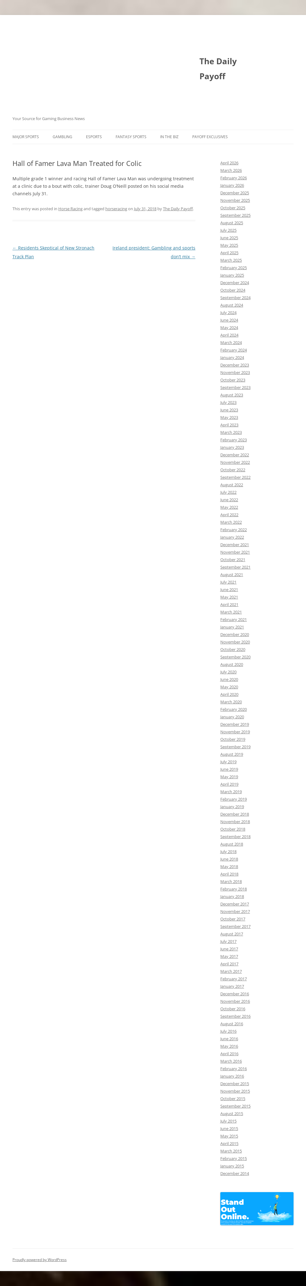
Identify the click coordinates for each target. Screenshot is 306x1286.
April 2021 (229, 604)
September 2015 (235, 1106)
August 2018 (231, 844)
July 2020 (228, 672)
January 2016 (232, 1076)
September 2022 (235, 477)
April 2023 (229, 425)
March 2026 (231, 170)
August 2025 (231, 223)
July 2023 (228, 402)
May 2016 (229, 1046)
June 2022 (229, 499)
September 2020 (235, 657)
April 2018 (229, 874)
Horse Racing (70, 208)
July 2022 (228, 492)
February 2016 (233, 1068)
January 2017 (232, 986)
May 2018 (229, 866)
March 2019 (231, 791)
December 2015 (234, 1083)
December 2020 (234, 634)
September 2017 (235, 926)
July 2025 (228, 230)
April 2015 (229, 1143)
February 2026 (233, 178)
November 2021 (235, 552)
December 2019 (234, 724)
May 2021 (229, 597)
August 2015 (231, 1113)
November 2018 (235, 821)
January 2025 (232, 275)
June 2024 (229, 320)
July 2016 (228, 1031)
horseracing (116, 208)
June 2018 (229, 859)
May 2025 (229, 245)
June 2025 (229, 237)
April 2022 (229, 514)
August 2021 (231, 574)
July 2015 (228, 1121)
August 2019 (231, 754)
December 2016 (234, 994)
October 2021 (232, 559)
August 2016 (231, 1023)
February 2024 (233, 350)
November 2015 (235, 1091)
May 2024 (229, 327)
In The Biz (169, 136)
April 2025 (229, 252)
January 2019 (232, 806)
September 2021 (235, 567)
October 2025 (232, 208)
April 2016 (229, 1053)
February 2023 (233, 440)
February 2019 (233, 799)
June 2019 (229, 769)
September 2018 (235, 836)
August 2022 (231, 485)
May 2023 (229, 417)
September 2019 (235, 747)
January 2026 (232, 185)
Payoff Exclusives (210, 136)
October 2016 (232, 1009)
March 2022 (231, 522)
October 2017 (232, 919)
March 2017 (231, 971)
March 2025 (231, 260)
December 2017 (234, 904)
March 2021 (231, 612)
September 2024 (235, 297)
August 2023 (231, 395)
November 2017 (235, 911)
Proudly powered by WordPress (39, 1259)
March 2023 (231, 432)
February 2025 (233, 267)
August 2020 (231, 664)
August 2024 (231, 305)
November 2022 (235, 462)
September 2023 (235, 387)
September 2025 (235, 215)
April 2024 (229, 335)
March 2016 (231, 1061)
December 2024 (234, 282)
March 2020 (231, 702)
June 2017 (229, 949)
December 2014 (234, 1173)
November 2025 (235, 200)
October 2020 (232, 649)
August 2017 (231, 934)
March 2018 (231, 881)
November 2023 (235, 372)
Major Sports (25, 136)
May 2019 (229, 776)
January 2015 (232, 1166)
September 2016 (235, 1016)
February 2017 (233, 979)
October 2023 (232, 380)
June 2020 (229, 679)
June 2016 (229, 1038)
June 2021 (229, 589)
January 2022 (232, 537)
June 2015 (229, 1128)
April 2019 (229, 784)
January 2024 (232, 357)
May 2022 (229, 507)
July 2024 (228, 312)
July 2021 (228, 582)
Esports (94, 136)
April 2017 (229, 964)
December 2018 (234, 814)
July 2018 (228, 851)
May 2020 (229, 687)
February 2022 (233, 529)
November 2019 (235, 732)
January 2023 (232, 447)
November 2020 (235, 642)
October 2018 (232, 829)
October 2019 (232, 739)
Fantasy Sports (131, 136)
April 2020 (229, 694)
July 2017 (228, 941)
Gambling (62, 136)
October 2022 (232, 470)
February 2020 (233, 709)
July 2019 (228, 761)
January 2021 (232, 627)
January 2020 (232, 717)
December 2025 (234, 193)
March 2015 (231, 1151)
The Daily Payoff (218, 69)
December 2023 (234, 365)
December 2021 (234, 544)
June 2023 (229, 410)
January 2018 (232, 896)
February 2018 (233, 889)
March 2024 (231, 342)
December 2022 (234, 455)
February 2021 (233, 619)
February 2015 (233, 1158)
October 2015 (232, 1098)
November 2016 (235, 1001)
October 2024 (232, 290)
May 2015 (229, 1136)
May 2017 (229, 956)
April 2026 (229, 163)
